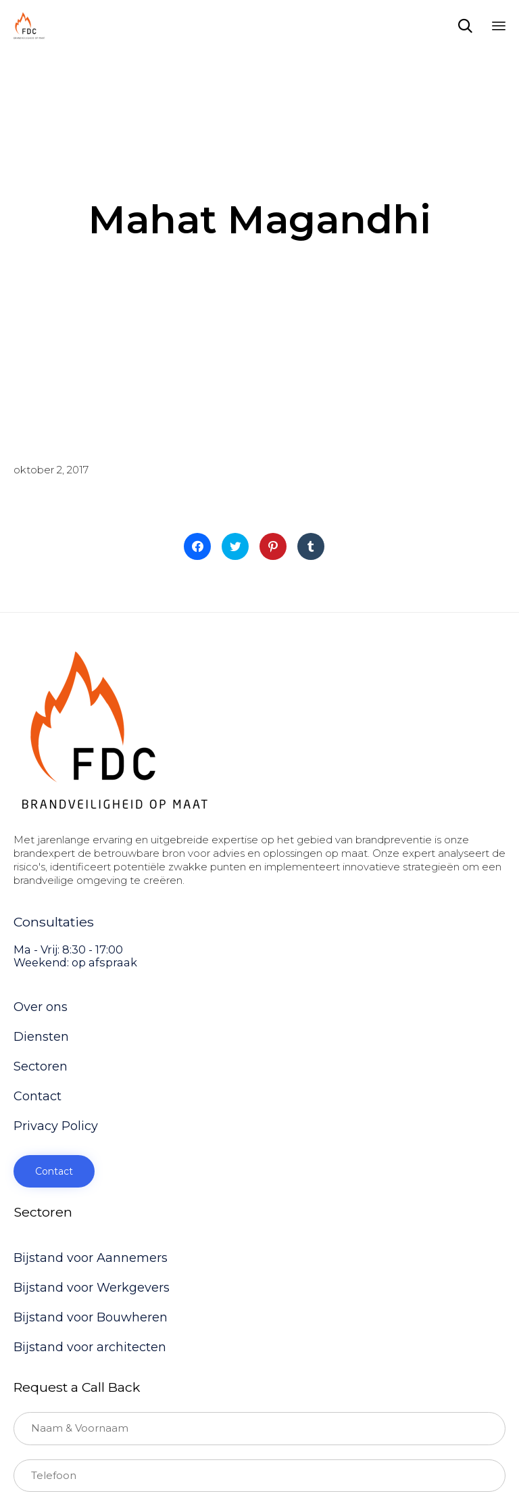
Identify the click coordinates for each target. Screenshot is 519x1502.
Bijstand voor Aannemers (91, 1257)
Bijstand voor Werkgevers (92, 1287)
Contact (37, 1096)
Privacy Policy (56, 1126)
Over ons (41, 1007)
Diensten (41, 1036)
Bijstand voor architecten (90, 1347)
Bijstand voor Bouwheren (91, 1317)
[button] (54, 1171)
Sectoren (41, 1066)
